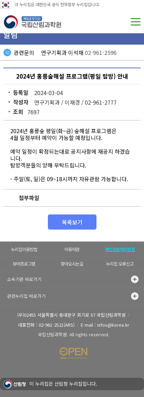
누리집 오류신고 (119, 263)
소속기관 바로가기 (73, 279)
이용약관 (71, 249)
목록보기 (72, 222)
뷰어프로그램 (24, 263)
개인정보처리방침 (120, 249)
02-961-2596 (101, 52)
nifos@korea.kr (113, 325)
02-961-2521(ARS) (57, 325)
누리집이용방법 (24, 249)
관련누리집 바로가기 (73, 296)
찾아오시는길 (72, 263)
